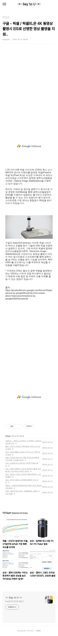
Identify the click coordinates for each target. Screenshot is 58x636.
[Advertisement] (29, 90)
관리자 (38, 631)
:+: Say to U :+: (29, 4)
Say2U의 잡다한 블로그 (14, 601)
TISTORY (29, 631)
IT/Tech (7, 436)
